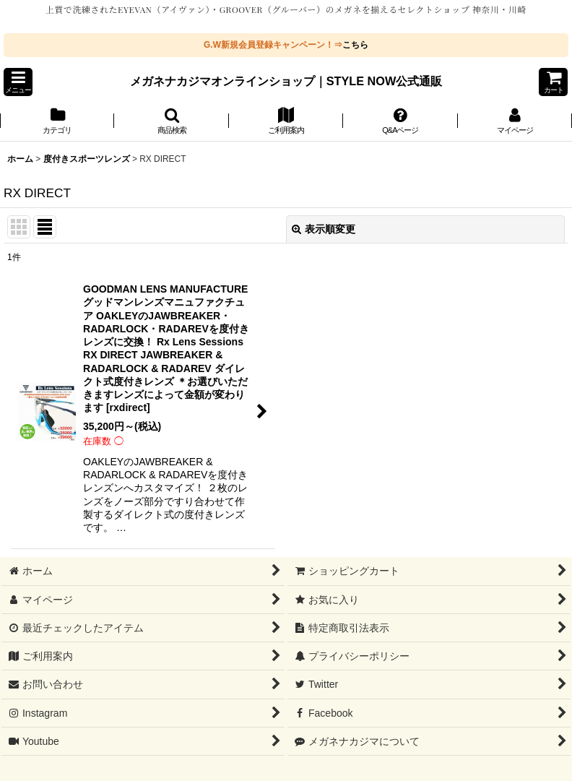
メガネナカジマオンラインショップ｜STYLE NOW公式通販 (286, 80)
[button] (18, 82)
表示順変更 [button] (323, 229)
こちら (355, 45)
